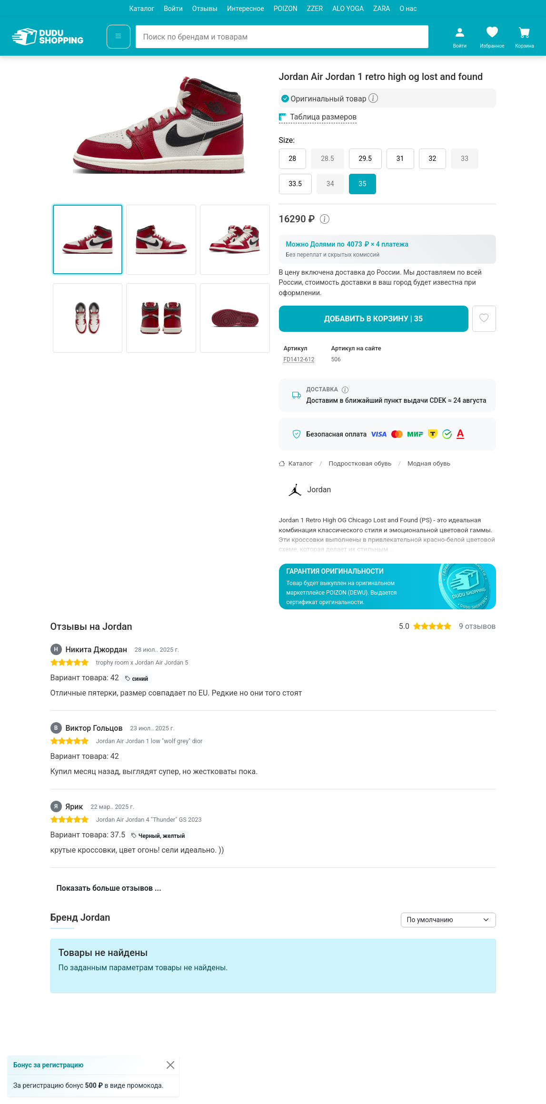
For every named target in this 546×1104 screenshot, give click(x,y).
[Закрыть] (170, 1065)
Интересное (245, 8)
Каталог (141, 8)
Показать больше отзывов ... (109, 888)
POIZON (286, 8)
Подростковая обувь (359, 463)
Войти (173, 8)
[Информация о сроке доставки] (345, 390)
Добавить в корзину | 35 (373, 318)
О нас (408, 8)
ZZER (315, 8)
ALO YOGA (348, 8)
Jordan (308, 489)
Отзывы (205, 8)
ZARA (381, 8)
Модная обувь (428, 463)
